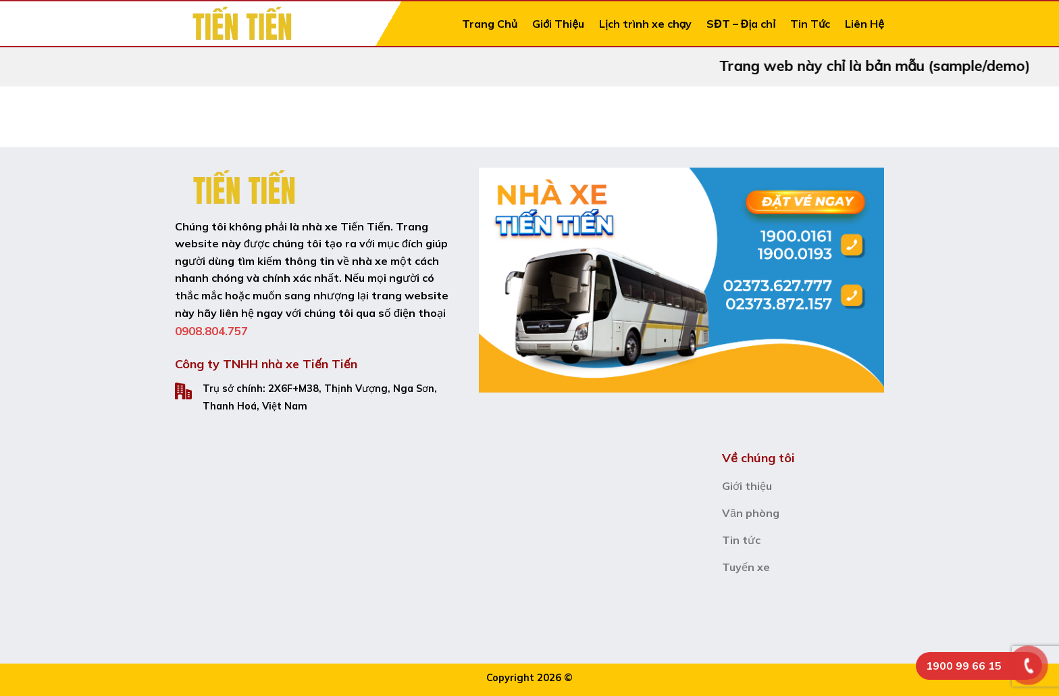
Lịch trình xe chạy (645, 23)
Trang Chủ (489, 23)
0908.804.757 (211, 331)
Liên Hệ (864, 23)
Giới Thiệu (558, 23)
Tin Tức (810, 23)
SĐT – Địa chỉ (740, 23)
